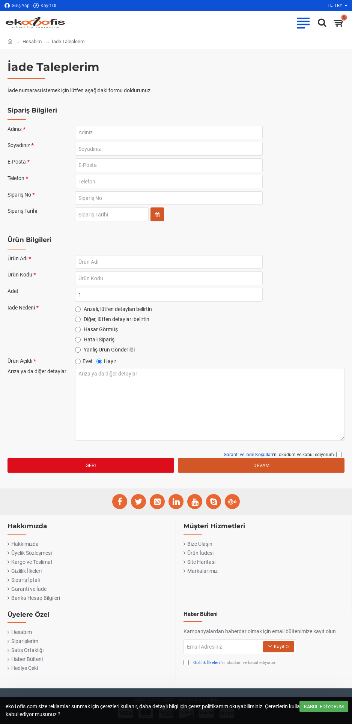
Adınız (15, 129)
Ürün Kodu (20, 281)
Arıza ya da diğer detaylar (37, 380)
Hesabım (32, 41)
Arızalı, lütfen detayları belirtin (113, 317)
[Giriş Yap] (17, 5)
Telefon (16, 181)
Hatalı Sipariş (94, 347)
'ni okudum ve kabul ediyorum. (231, 663)
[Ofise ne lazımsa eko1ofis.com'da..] (320, 22)
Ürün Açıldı (20, 369)
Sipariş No (19, 198)
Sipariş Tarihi (22, 215)
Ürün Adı (17, 263)
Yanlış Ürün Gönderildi (105, 357)
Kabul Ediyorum (324, 706)
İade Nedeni (21, 315)
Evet (84, 369)
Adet (13, 298)
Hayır (106, 369)
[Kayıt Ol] (45, 5)
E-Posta (17, 164)
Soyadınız (19, 146)
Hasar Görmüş (96, 337)
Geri (91, 473)
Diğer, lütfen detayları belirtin (112, 327)
